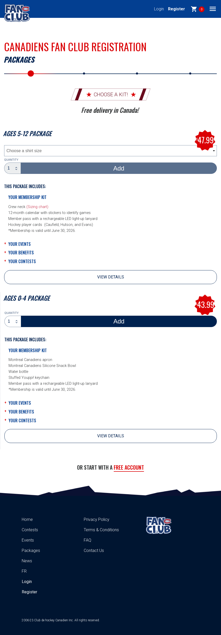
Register (176, 8)
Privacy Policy (96, 519)
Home (27, 519)
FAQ (87, 540)
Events (28, 540)
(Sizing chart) (37, 207)
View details (110, 277)
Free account (129, 467)
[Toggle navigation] (213, 8)
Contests (30, 529)
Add (118, 168)
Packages (31, 550)
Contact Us (94, 550)
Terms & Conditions (101, 529)
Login (159, 8)
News (27, 560)
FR (24, 571)
